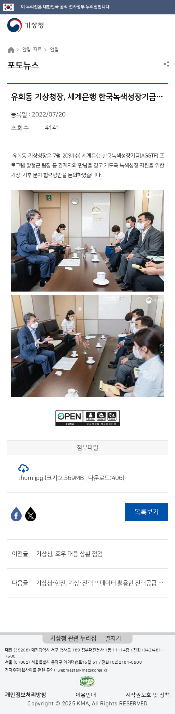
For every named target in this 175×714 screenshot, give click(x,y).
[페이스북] (16, 514)
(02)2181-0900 (126, 662)
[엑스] (30, 514)
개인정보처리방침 (25, 695)
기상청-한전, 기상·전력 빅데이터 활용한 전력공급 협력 (100, 583)
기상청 (25, 25)
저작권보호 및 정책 (148, 695)
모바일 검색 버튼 (152, 25)
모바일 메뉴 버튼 (163, 25)
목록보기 (146, 512)
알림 (54, 49)
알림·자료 (32, 49)
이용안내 (86, 695)
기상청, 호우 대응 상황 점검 (69, 554)
